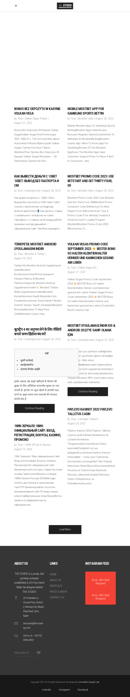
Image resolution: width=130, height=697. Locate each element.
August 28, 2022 (52, 190)
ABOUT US (55, 580)
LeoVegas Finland (87, 419)
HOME (53, 574)
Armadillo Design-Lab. (89, 682)
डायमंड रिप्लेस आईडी (30, 369)
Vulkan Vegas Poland (36, 118)
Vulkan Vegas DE (87, 267)
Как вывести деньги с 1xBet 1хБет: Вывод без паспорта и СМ (36, 180)
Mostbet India (85, 118)
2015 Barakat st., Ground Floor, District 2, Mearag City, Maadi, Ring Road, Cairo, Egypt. (33, 606)
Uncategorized (32, 190)
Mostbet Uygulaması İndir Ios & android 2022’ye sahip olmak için (91, 330)
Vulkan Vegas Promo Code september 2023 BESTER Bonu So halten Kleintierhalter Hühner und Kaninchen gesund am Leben (91, 253)
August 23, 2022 (23, 449)
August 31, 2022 (23, 123)
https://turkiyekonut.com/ (82, 364)
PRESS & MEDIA (58, 591)
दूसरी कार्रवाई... (27, 360)
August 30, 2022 (104, 118)
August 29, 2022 (104, 190)
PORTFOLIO (56, 586)
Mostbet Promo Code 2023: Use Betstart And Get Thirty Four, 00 (91, 180)
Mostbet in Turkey (34, 254)
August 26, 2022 (23, 258)
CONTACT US (57, 597)
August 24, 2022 (77, 423)
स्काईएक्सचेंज (26, 364)
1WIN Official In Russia (37, 444)
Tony (20, 118)
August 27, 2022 (77, 272)
